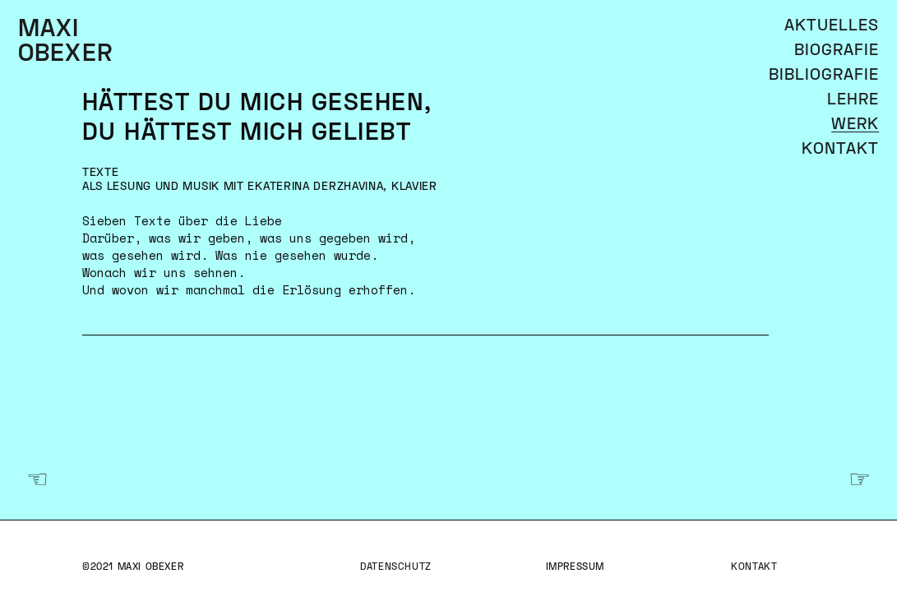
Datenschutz (396, 567)
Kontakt (754, 567)
